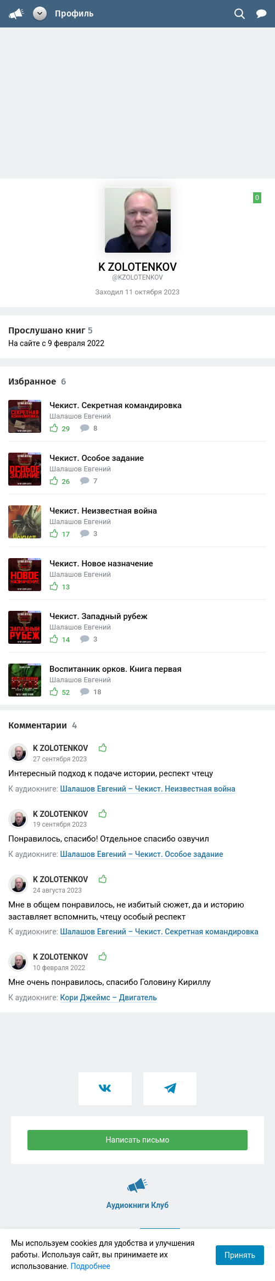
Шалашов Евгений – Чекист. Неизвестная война (147, 788)
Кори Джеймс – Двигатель (109, 997)
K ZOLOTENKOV (61, 748)
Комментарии (42, 725)
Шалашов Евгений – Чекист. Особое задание (141, 854)
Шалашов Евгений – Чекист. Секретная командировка (159, 931)
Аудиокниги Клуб (137, 1180)
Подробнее (90, 1266)
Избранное (37, 381)
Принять (240, 1255)
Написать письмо (138, 1139)
